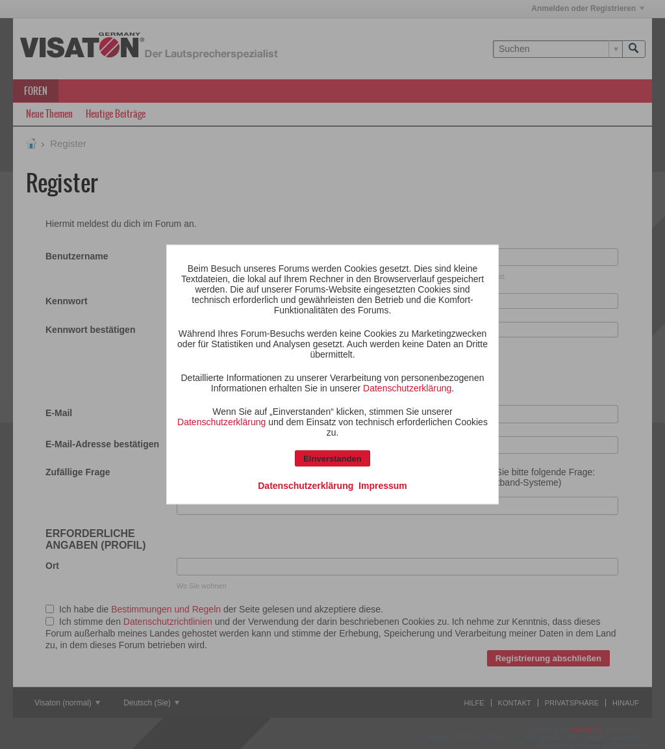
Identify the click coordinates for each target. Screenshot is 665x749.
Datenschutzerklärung (407, 388)
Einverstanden (332, 459)
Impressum (382, 485)
